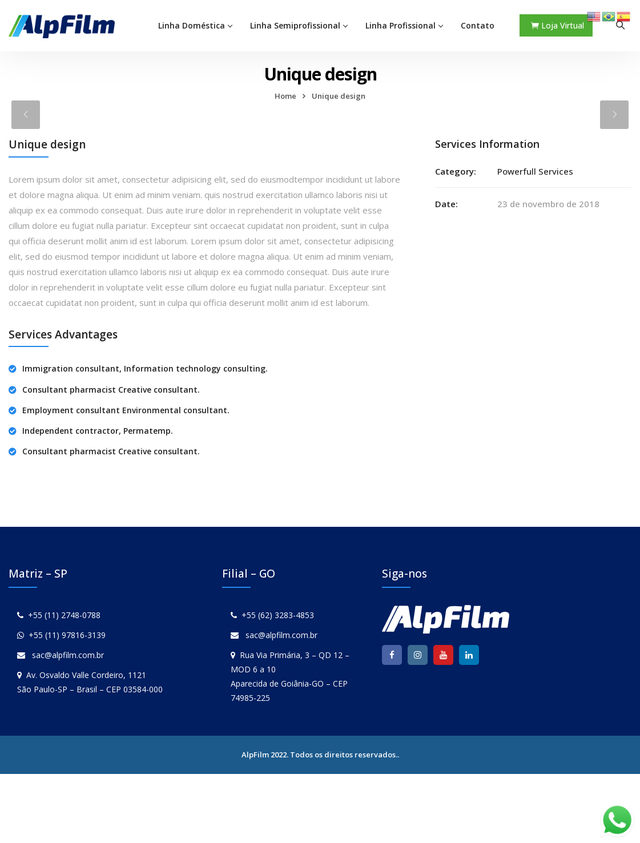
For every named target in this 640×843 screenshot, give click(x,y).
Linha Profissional (400, 25)
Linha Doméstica (191, 25)
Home (285, 96)
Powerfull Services (535, 171)
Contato (477, 25)
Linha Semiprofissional (295, 25)
